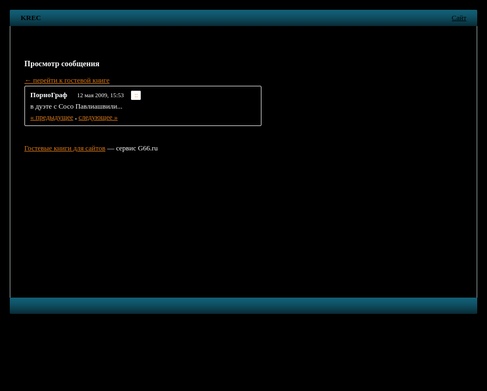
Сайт (459, 18)
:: (136, 95)
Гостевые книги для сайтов (64, 148)
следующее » (97, 117)
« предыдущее (51, 117)
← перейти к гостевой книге (67, 80)
